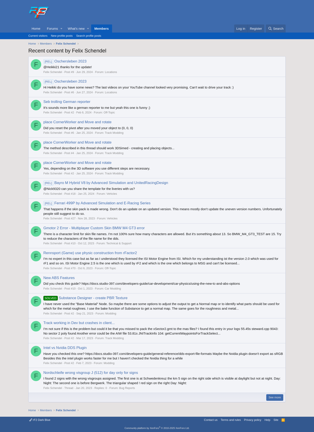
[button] (61, 28)
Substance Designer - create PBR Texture (85, 298)
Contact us (210, 420)
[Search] (276, 28)
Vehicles (111, 193)
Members (101, 28)
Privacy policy (252, 420)
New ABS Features (59, 278)
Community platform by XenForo (157, 428)
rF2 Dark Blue (39, 420)
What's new (76, 28)
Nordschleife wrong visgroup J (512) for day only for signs (90, 373)
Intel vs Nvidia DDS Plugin (65, 348)
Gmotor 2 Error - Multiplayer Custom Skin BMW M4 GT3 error (94, 228)
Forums (52, 28)
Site (275, 420)
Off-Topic (109, 112)
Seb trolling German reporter (66, 102)
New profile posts (62, 35)
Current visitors (37, 35)
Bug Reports (127, 388)
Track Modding (114, 132)
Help (267, 420)
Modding (110, 313)
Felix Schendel (52, 72)
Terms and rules (231, 420)
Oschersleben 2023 (65, 61)
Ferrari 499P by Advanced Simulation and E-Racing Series (96, 203)
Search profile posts (88, 35)
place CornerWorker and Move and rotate (77, 122)
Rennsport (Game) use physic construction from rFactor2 (90, 253)
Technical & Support (118, 243)
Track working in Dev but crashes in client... (79, 323)
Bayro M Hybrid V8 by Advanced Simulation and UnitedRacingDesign (105, 183)
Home (36, 28)
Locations (111, 72)
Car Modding (113, 288)
